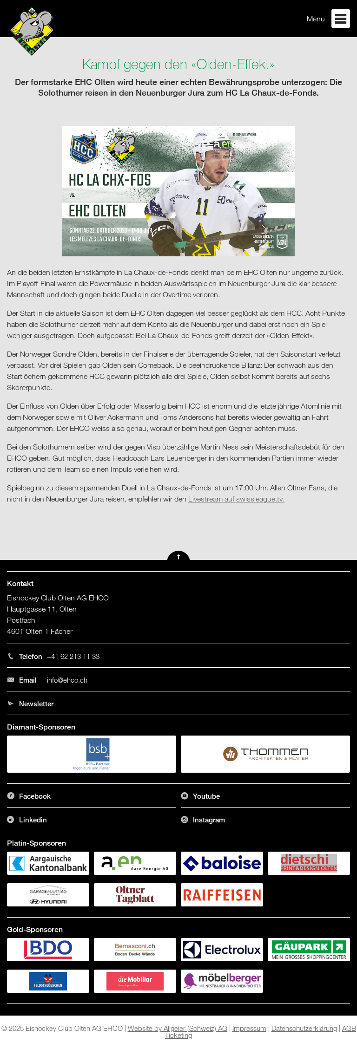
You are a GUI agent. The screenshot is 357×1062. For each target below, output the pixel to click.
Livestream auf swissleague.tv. (236, 499)
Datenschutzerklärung (304, 1028)
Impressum (249, 1028)
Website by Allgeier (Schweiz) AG (177, 1028)
